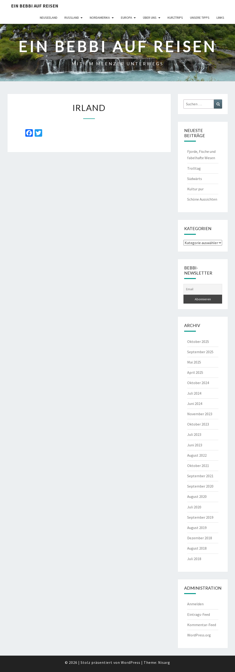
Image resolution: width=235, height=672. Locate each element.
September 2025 (200, 351)
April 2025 (195, 372)
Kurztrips (175, 17)
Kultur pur (195, 189)
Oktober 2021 (198, 465)
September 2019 (200, 517)
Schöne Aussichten (202, 199)
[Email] (202, 289)
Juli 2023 (194, 434)
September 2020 (200, 486)
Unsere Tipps (199, 17)
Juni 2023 (194, 445)
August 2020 (197, 496)
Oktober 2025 (198, 341)
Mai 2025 (194, 362)
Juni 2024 (194, 403)
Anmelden (195, 604)
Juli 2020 (194, 507)
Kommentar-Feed (201, 624)
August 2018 (197, 548)
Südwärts (194, 178)
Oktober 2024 (198, 382)
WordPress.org (199, 635)
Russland (71, 17)
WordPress (130, 662)
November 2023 (199, 413)
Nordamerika (100, 17)
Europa (126, 17)
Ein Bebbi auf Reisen (34, 6)
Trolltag (194, 168)
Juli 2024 (194, 393)
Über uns (150, 17)
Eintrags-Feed (198, 614)
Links (220, 17)
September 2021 (200, 476)
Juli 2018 (194, 558)
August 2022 (197, 455)
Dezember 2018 (199, 538)
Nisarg (164, 662)
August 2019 (197, 527)
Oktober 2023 (198, 424)
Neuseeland (48, 17)
